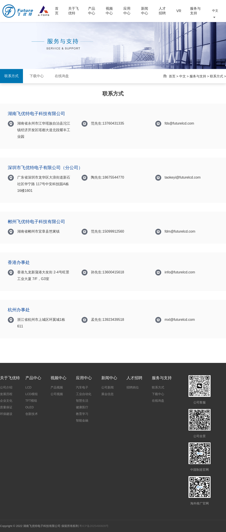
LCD (28, 387)
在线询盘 (62, 76)
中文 (182, 76)
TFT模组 (31, 400)
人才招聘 (162, 11)
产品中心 (91, 11)
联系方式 (11, 76)
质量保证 (6, 407)
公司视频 (57, 394)
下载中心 (37, 76)
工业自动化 (83, 394)
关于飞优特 (73, 11)
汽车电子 (82, 387)
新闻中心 (144, 11)
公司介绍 (6, 387)
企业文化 (6, 400)
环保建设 (6, 414)
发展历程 (6, 394)
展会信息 (107, 394)
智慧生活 (82, 400)
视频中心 (109, 11)
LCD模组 (31, 394)
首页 (56, 11)
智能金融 (82, 420)
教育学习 (82, 414)
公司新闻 (107, 387)
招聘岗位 (132, 387)
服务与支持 (195, 11)
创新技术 (31, 414)
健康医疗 (82, 407)
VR (178, 11)
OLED (29, 407)
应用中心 (126, 11)
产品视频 (57, 387)
